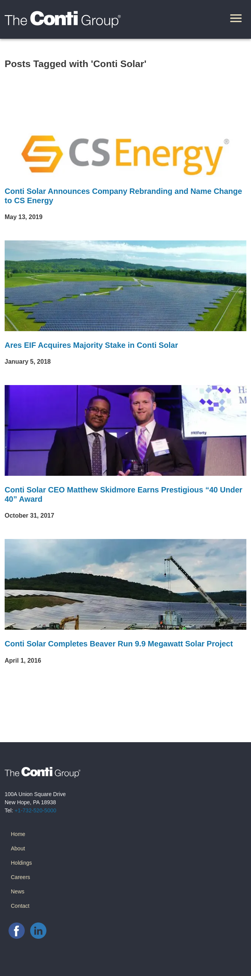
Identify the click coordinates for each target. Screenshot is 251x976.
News (17, 891)
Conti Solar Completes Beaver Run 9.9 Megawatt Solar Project (119, 643)
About (18, 848)
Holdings (21, 863)
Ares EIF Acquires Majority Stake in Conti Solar (91, 345)
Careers (20, 877)
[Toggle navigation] (235, 19)
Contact (20, 906)
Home (18, 834)
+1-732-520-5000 (35, 810)
